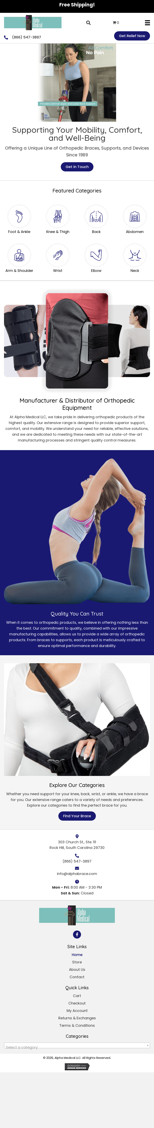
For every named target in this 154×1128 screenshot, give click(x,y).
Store (77, 962)
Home (77, 954)
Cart (77, 995)
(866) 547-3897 (26, 37)
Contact (77, 976)
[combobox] (77, 1045)
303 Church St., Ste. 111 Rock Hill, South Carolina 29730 (77, 844)
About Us (77, 969)
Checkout (77, 1003)
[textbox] (77, 1047)
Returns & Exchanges (77, 1018)
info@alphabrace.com (77, 873)
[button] (77, 935)
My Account (77, 1010)
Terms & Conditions (77, 1025)
